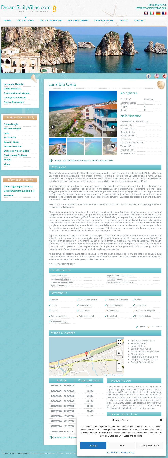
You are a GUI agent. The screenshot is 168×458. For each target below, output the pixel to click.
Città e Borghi (11, 124)
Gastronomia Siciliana (15, 155)
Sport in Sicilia (11, 142)
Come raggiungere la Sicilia (18, 186)
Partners (51, 453)
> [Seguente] (112, 127)
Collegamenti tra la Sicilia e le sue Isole (19, 193)
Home (7, 20)
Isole (6, 133)
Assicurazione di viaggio (16, 93)
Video (7, 164)
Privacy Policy (127, 452)
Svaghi (7, 159)
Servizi (124, 20)
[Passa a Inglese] (146, 13)
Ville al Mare (25, 20)
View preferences (150, 445)
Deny (121, 445)
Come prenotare (12, 88)
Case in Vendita (103, 20)
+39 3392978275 (157, 4)
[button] (161, 420)
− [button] (119, 369)
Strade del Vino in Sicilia (16, 151)
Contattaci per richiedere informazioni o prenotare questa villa (82, 161)
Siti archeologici (12, 128)
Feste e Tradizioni (13, 146)
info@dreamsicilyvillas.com (151, 7)
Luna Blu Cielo (71, 453)
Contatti (139, 20)
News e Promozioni (14, 102)
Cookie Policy (113, 452)
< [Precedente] (53, 127)
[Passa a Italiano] (152, 13)
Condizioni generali (39, 453)
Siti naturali (10, 137)
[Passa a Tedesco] (158, 13)
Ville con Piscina (51, 20)
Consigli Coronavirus (15, 97)
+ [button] (119, 364)
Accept (93, 445)
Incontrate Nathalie (14, 84)
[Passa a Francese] (164, 13)
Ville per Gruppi (78, 20)
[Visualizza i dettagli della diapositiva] (83, 114)
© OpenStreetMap (117, 375)
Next (112, 146)
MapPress (107, 375)
